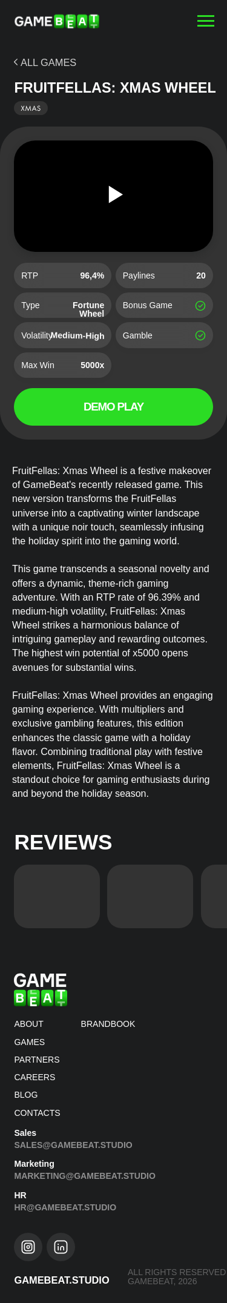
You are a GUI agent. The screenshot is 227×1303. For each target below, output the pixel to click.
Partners (36, 1059)
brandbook (108, 1024)
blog (26, 1095)
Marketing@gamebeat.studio (85, 1176)
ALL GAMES (48, 62)
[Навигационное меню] (205, 21)
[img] (57, 896)
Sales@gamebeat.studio (73, 1145)
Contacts (37, 1113)
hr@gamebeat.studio (65, 1207)
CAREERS (34, 1077)
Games (29, 1042)
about (28, 1024)
